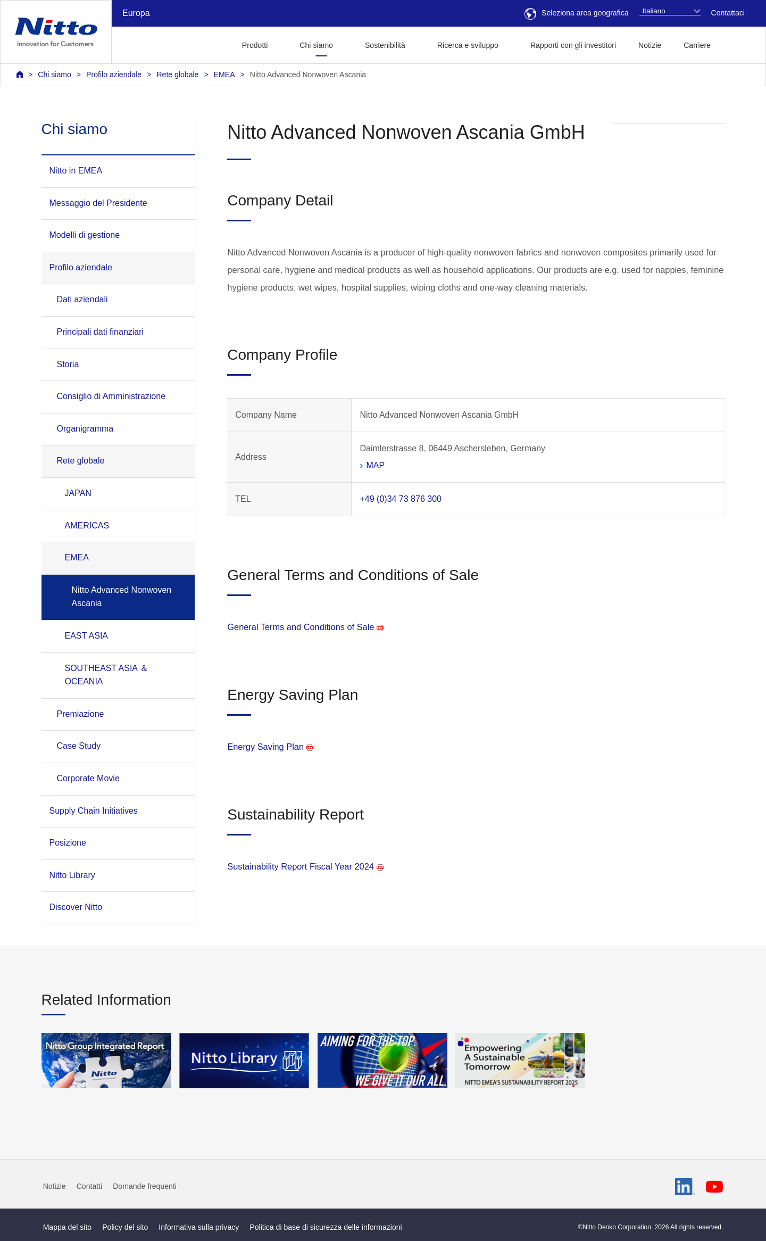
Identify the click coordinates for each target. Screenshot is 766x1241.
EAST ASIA (87, 635)
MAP (375, 465)
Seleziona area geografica (576, 13)
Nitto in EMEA (76, 170)
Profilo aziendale (113, 74)
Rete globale (177, 74)
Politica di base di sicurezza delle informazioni (325, 1227)
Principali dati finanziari (100, 331)
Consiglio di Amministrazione (111, 396)
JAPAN (78, 493)
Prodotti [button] (255, 45)
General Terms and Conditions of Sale (305, 627)
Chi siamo (54, 74)
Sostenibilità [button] (385, 45)
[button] (738, 44)
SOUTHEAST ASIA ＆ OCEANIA (106, 675)
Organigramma (85, 428)
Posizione (67, 842)
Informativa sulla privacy (199, 1227)
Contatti (90, 1186)
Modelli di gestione (84, 234)
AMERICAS (87, 525)
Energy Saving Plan (270, 746)
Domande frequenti (145, 1186)
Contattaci (728, 13)
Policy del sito (125, 1227)
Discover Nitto (76, 907)
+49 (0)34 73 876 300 (400, 498)
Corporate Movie (88, 778)
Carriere (697, 45)
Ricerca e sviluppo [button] (467, 45)
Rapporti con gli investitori (573, 45)
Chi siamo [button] (316, 45)
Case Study (79, 745)
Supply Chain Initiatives (93, 810)
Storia (68, 364)
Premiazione (80, 713)
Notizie (649, 45)
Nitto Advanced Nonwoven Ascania (308, 74)
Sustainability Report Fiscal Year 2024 (305, 866)
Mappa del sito (67, 1227)
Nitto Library (72, 875)
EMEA (224, 74)
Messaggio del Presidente (98, 203)
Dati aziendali (82, 299)
